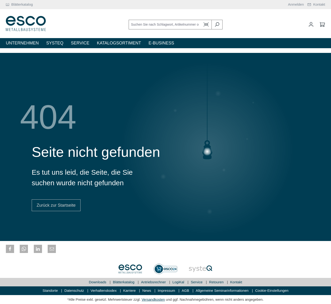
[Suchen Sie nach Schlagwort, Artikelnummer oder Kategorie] (165, 24)
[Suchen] (217, 24)
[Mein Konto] (311, 24)
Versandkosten (153, 299)
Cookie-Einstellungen (272, 290)
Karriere (130, 290)
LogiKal (179, 282)
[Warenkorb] (321, 24)
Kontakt (236, 282)
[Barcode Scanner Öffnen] (206, 24)
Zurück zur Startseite (56, 205)
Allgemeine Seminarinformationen (223, 290)
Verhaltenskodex (104, 290)
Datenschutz (74, 290)
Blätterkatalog (124, 282)
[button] (10, 249)
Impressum (167, 290)
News (147, 290)
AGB (186, 290)
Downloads (98, 282)
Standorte (50, 290)
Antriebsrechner (154, 282)
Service (197, 282)
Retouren (217, 282)
